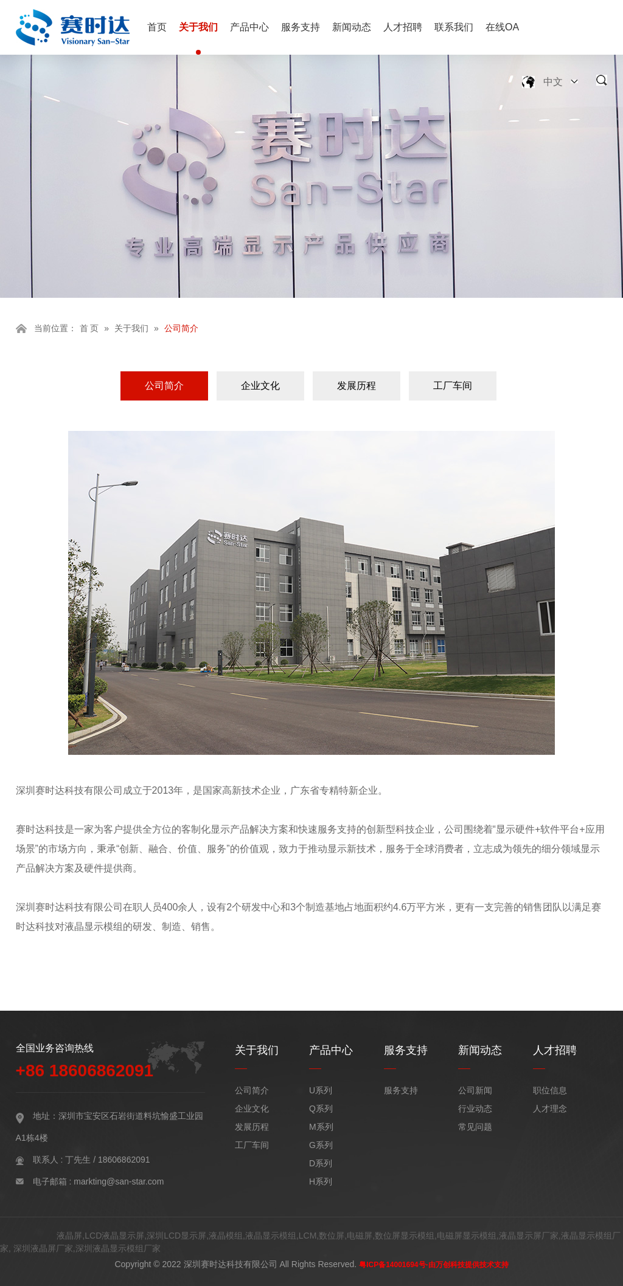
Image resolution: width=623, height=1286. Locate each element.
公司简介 (164, 385)
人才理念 (550, 1108)
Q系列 (321, 1108)
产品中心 (249, 27)
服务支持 (300, 27)
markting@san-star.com (119, 1181)
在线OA (502, 27)
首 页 (89, 328)
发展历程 (356, 385)
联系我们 (453, 27)
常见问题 (475, 1127)
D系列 (320, 1163)
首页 (157, 27)
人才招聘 (402, 27)
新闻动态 (351, 27)
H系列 (320, 1181)
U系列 (320, 1090)
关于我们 (198, 27)
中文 (553, 82)
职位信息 (550, 1090)
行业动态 (475, 1108)
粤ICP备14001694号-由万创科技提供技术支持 (433, 1264)
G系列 (321, 1145)
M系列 (321, 1127)
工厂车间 (452, 385)
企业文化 (260, 385)
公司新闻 (475, 1090)
